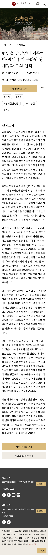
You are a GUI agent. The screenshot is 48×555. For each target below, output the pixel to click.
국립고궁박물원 (21, 4)
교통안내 (40, 483)
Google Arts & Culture (18, 495)
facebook (4, 495)
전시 (11, 44)
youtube (13, 495)
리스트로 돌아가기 (24, 455)
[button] (4, 4)
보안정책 (32, 544)
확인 (42, 550)
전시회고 (21, 44)
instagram (9, 495)
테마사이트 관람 (20, 88)
